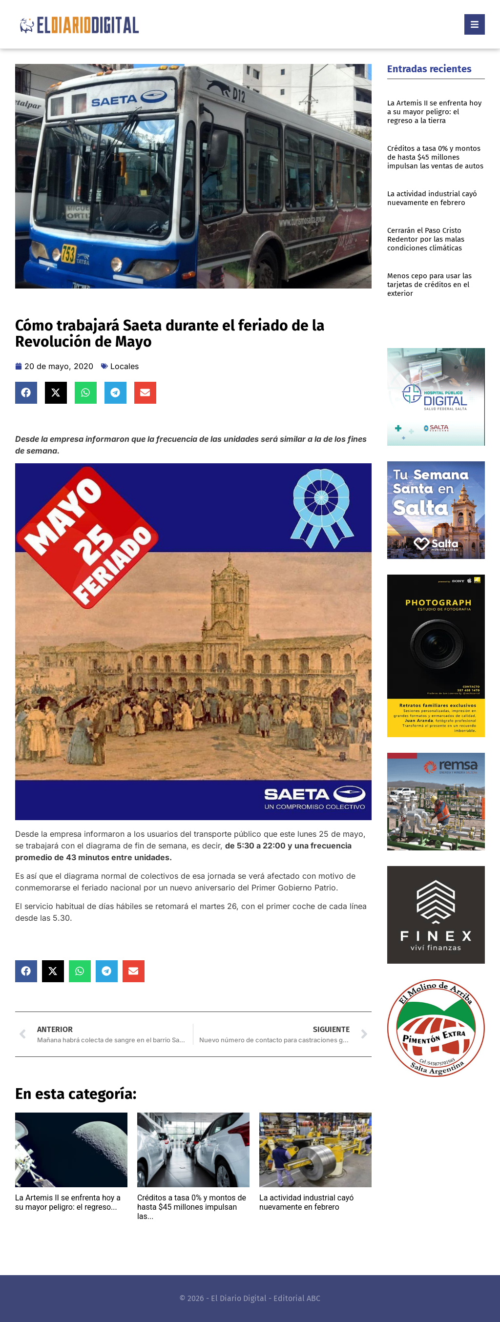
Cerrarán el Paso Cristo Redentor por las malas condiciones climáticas (425, 239)
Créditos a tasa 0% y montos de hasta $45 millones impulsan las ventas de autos (435, 157)
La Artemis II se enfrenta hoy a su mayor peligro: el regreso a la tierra (434, 112)
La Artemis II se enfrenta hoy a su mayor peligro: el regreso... (68, 1202)
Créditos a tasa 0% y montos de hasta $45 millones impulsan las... (191, 1207)
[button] (26, 393)
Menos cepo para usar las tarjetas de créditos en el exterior (429, 284)
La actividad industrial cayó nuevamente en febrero (306, 1202)
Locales (124, 366)
